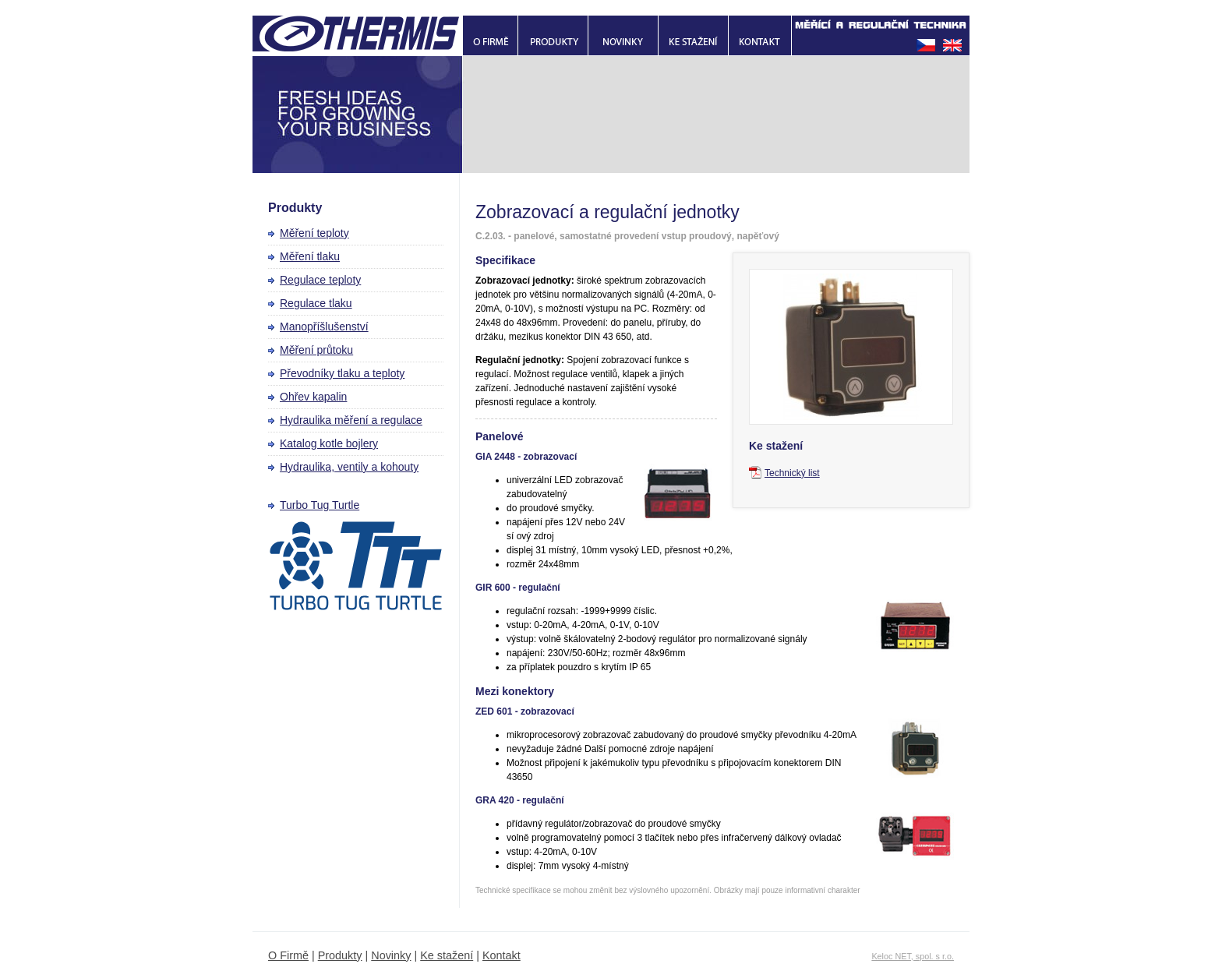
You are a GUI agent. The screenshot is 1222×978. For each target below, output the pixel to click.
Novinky (391, 955)
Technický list (792, 473)
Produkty (340, 955)
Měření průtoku (316, 350)
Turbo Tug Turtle (319, 505)
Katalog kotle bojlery (329, 443)
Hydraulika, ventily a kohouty (349, 467)
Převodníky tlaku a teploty (342, 373)
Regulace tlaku (316, 303)
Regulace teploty (320, 280)
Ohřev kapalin (313, 396)
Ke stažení (446, 955)
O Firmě (288, 955)
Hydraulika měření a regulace (351, 420)
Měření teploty (314, 233)
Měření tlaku (310, 256)
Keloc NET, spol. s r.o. (912, 956)
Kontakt (501, 955)
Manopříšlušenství (324, 326)
